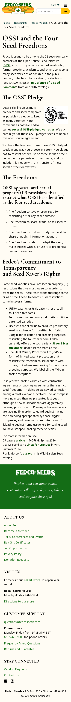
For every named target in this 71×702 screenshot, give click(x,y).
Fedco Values (39, 23)
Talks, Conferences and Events (23, 537)
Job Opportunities (15, 548)
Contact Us (11, 675)
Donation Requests (16, 559)
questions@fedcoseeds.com (22, 622)
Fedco (6, 23)
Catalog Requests (15, 669)
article (20, 440)
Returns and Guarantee (19, 649)
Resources (20, 23)
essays (27, 453)
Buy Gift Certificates (17, 542)
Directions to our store (19, 601)
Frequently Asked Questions (22, 643)
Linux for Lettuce (38, 445)
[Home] (18, 8)
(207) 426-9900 (13, 637)
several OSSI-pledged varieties (33, 129)
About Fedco (12, 525)
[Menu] (65, 5)
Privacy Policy (12, 554)
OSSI (6, 65)
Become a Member (16, 531)
